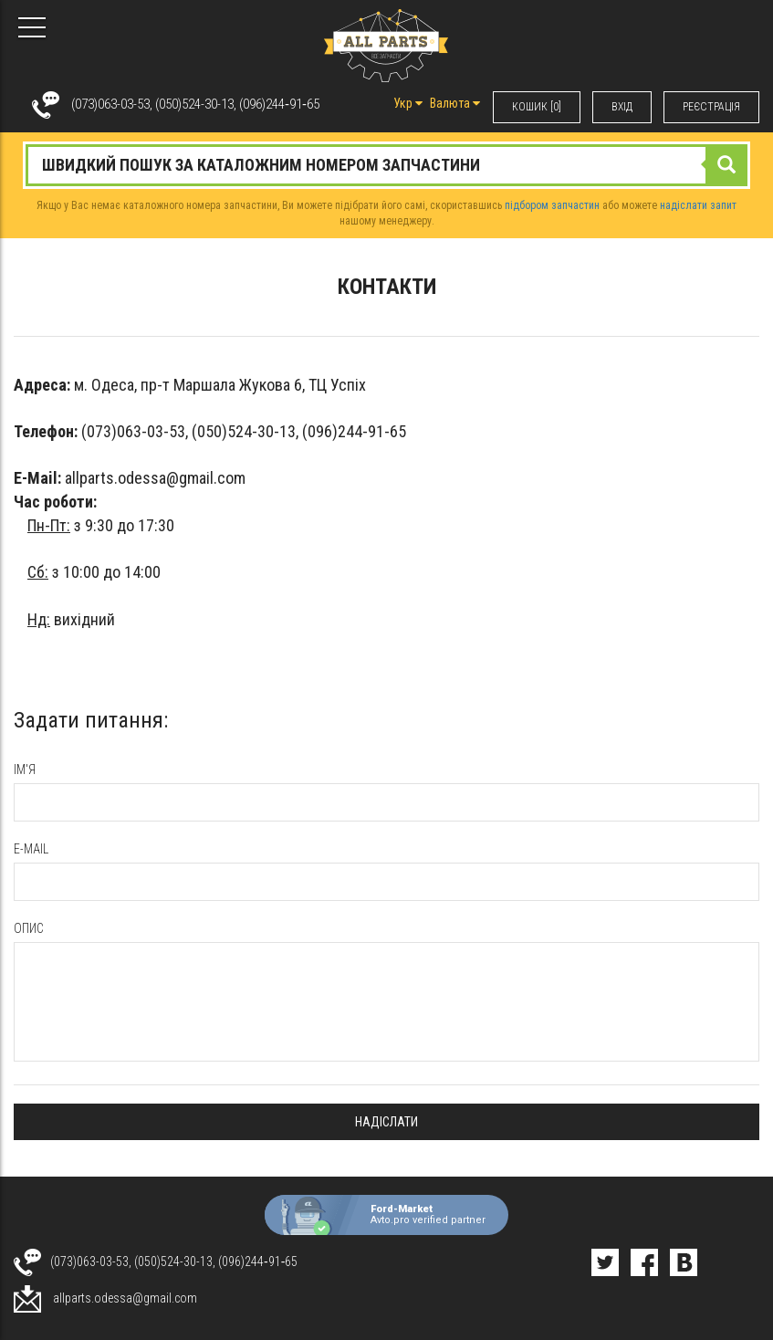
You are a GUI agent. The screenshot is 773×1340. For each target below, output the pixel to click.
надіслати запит (698, 205)
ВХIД (621, 106)
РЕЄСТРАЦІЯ (711, 106)
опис (29, 928)
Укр (408, 103)
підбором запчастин (552, 205)
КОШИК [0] (536, 106)
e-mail (31, 849)
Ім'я (25, 769)
